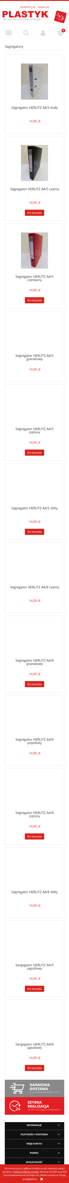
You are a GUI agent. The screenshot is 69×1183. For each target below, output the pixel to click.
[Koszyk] (60, 33)
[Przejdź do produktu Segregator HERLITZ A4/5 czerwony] (34, 250)
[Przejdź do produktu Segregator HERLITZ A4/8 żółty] (34, 870)
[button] (8, 33)
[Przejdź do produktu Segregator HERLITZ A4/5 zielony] (34, 407)
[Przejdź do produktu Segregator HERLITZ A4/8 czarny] (34, 565)
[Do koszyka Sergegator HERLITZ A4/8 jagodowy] (34, 1068)
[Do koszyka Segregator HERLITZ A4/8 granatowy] (34, 684)
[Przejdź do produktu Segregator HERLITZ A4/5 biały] (34, 81)
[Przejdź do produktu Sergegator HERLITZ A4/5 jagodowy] (34, 943)
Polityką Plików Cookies (26, 1171)
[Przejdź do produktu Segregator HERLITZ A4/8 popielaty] (34, 718)
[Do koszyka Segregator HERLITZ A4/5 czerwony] (34, 300)
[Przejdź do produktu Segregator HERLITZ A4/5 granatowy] (34, 334)
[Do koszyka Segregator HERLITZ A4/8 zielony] (34, 836)
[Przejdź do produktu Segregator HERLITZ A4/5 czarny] (34, 163)
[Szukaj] (26, 33)
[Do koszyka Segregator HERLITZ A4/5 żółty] (34, 532)
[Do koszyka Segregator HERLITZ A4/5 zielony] (34, 453)
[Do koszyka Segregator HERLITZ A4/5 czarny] (34, 213)
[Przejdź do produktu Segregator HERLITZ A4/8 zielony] (34, 791)
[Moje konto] (43, 33)
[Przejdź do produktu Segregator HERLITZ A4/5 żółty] (34, 486)
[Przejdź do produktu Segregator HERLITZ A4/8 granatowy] (34, 638)
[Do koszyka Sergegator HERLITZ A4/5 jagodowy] (34, 989)
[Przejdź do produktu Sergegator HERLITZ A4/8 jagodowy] (34, 1022)
